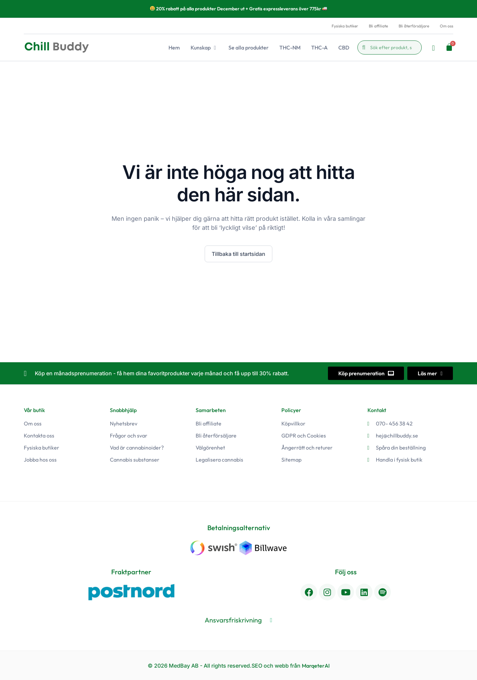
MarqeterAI (316, 665)
